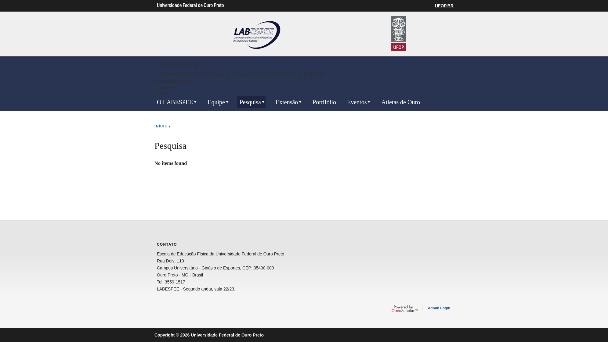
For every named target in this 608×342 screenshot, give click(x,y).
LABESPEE (177, 64)
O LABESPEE (175, 102)
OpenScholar (405, 309)
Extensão (287, 102)
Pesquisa (250, 102)
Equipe (216, 102)
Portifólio (324, 102)
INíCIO (161, 126)
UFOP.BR (444, 5)
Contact (161, 93)
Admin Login (439, 308)
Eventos (357, 102)
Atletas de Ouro (400, 102)
